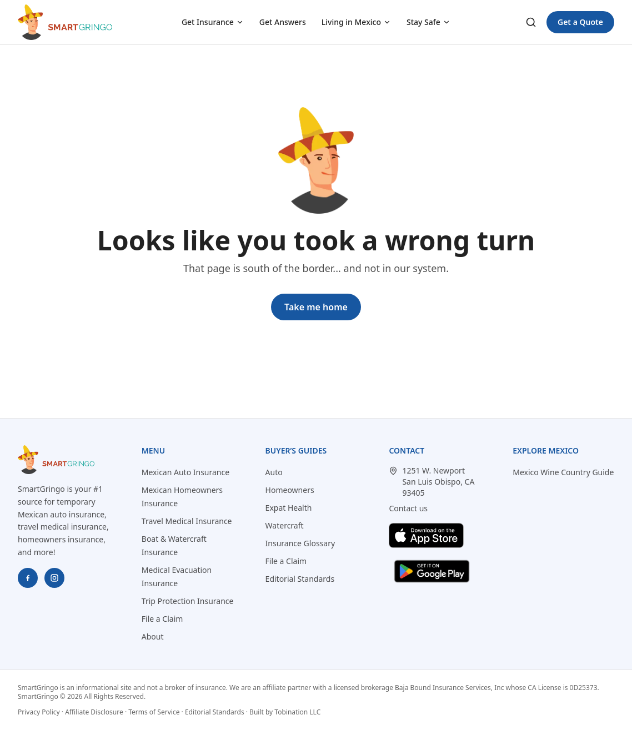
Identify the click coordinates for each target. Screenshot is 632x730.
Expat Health (288, 507)
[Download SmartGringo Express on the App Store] (426, 535)
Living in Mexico (356, 22)
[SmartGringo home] (65, 22)
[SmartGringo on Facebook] (28, 578)
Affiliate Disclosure (94, 712)
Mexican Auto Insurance (185, 472)
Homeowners (289, 490)
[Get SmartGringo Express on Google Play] (432, 571)
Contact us (408, 508)
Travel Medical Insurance (187, 521)
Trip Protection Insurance (188, 601)
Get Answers (282, 22)
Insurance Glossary (300, 543)
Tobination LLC (297, 712)
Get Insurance (213, 22)
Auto (274, 472)
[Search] (531, 22)
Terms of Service (153, 712)
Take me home (316, 307)
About (153, 636)
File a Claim (162, 618)
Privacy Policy (39, 712)
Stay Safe (428, 22)
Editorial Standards (300, 578)
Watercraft (284, 525)
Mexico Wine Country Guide (563, 472)
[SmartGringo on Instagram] (54, 578)
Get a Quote (580, 22)
